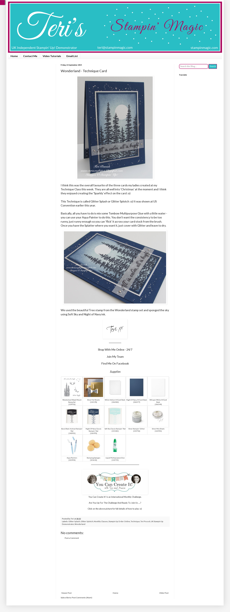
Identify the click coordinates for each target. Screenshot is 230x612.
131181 (115, 431)
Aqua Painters (72, 458)
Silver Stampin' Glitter (136, 429)
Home (14, 55)
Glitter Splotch (87, 521)
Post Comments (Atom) (82, 597)
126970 (93, 433)
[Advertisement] (115, 565)
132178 (93, 402)
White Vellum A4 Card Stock (115, 400)
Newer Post (66, 593)
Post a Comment (72, 538)
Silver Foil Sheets (93, 400)
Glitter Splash (74, 521)
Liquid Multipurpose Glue (115, 458)
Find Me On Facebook (115, 363)
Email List (72, 55)
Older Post (164, 593)
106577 (137, 402)
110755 (115, 460)
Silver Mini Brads (158, 429)
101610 (93, 460)
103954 (72, 460)
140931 (72, 433)
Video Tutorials (52, 55)
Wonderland (80, 524)
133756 (137, 431)
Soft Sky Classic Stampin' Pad (115, 429)
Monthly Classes (101, 521)
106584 (115, 402)
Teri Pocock (145, 521)
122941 (158, 431)
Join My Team (115, 356)
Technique (135, 521)
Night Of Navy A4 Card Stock (136, 400)
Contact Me (30, 55)
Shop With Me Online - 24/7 (115, 349)
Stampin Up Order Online (119, 521)
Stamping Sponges (93, 458)
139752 (72, 404)
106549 (158, 404)
